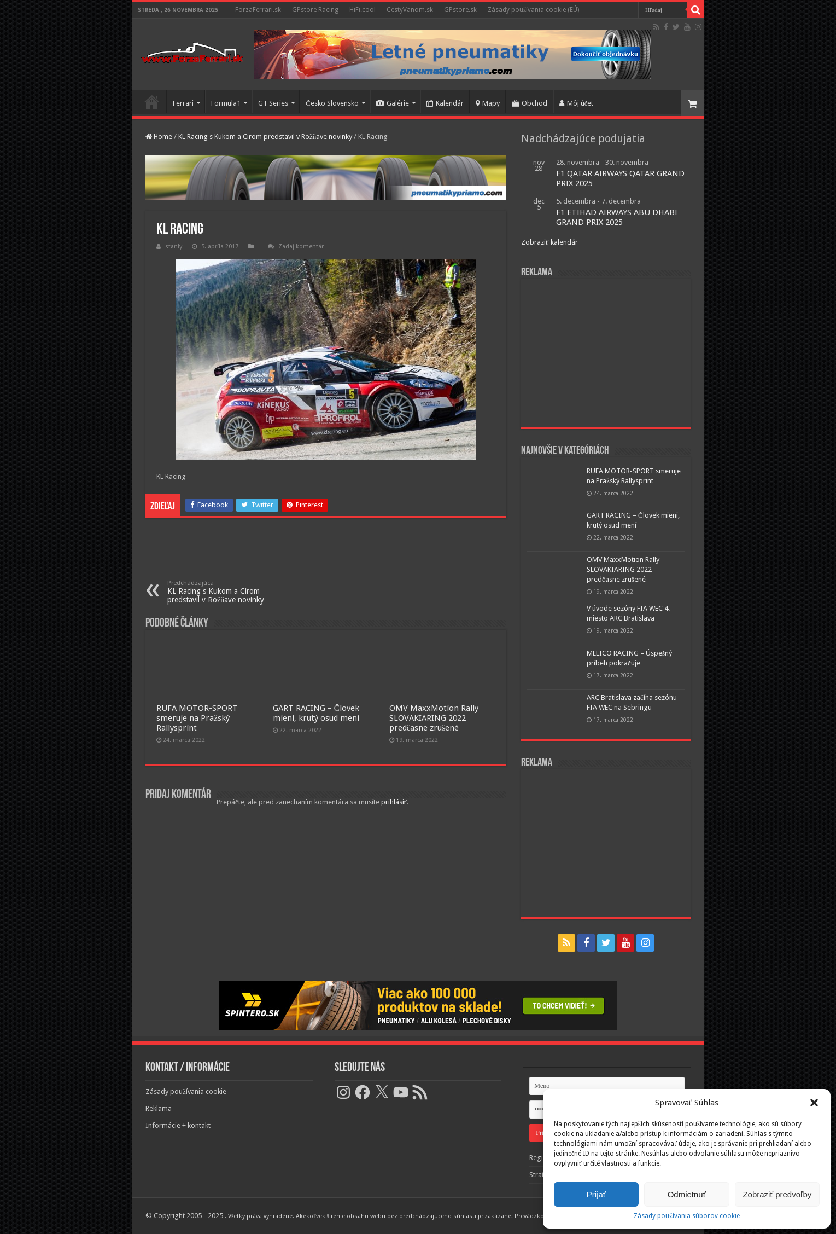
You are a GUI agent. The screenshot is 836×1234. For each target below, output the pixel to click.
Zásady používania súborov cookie (686, 1216)
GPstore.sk (460, 10)
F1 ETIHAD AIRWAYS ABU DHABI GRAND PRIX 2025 (616, 217)
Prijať (596, 1194)
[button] (814, 1102)
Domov (152, 101)
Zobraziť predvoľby (777, 1194)
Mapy (488, 103)
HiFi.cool (362, 10)
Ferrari (183, 103)
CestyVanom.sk (410, 10)
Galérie (392, 103)
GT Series (273, 103)
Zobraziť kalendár (549, 242)
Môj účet (576, 103)
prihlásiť (394, 802)
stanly (173, 246)
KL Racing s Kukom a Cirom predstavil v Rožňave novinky (265, 136)
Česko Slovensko (332, 103)
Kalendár (445, 103)
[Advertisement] (606, 353)
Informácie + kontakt (178, 1125)
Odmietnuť (687, 1194)
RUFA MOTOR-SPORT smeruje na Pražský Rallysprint (197, 718)
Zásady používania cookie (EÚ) (533, 10)
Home (158, 136)
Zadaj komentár (301, 246)
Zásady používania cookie (185, 1091)
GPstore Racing (315, 10)
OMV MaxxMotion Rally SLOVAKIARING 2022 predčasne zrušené (433, 718)
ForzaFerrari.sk (258, 10)
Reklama (158, 1108)
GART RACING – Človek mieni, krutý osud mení (316, 713)
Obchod (529, 103)
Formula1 (226, 103)
